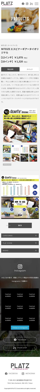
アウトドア (7, 165)
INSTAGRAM (28, 373)
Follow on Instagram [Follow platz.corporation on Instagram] (20, 328)
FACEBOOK (20, 339)
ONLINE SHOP (20, 347)
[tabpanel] (20, 125)
